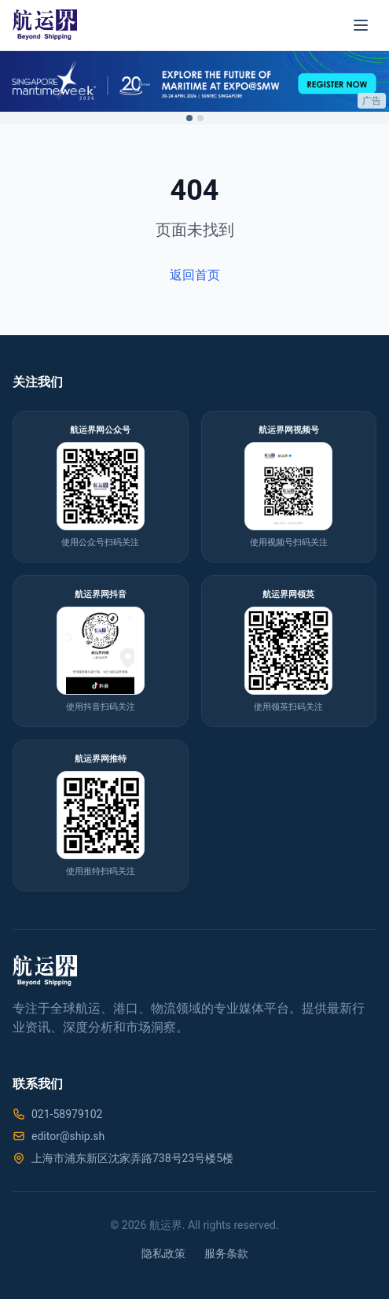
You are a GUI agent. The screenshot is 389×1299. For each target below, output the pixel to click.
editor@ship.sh (68, 1136)
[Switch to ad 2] (200, 118)
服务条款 (226, 1253)
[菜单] (360, 25)
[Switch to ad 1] (189, 118)
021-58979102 (66, 1114)
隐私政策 (163, 1253)
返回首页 (195, 275)
